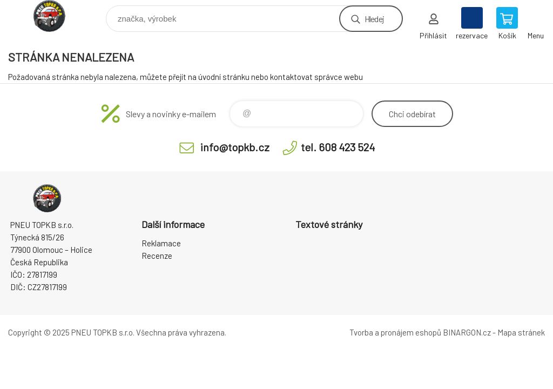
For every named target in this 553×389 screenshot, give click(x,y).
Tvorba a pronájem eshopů (395, 332)
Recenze (156, 255)
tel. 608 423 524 (338, 146)
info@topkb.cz (234, 146)
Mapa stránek (521, 332)
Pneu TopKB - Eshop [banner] (56, 16)
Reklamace (161, 243)
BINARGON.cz (467, 332)
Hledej (374, 19)
